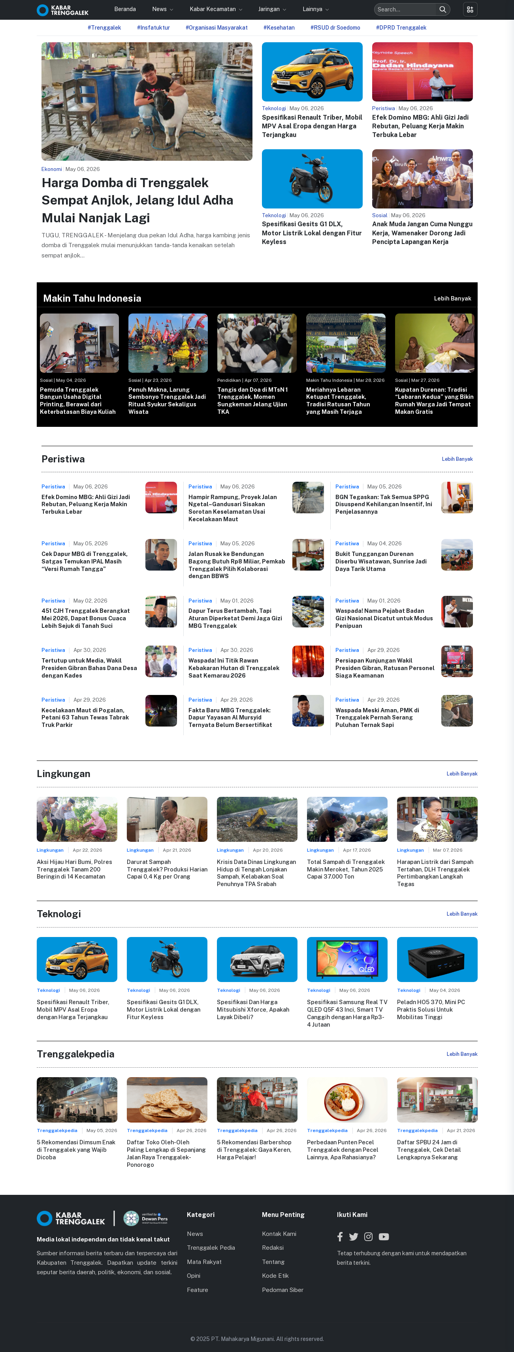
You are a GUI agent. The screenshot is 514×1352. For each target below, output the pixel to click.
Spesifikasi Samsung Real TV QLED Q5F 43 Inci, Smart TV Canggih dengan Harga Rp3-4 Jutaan (347, 1012)
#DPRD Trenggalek (401, 27)
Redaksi (273, 1239)
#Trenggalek (104, 27)
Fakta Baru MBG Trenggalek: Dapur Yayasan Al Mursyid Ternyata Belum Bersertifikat (230, 717)
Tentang (273, 1254)
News (160, 9)
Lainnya (313, 9)
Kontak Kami (279, 1225)
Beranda (125, 9)
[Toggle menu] (470, 9)
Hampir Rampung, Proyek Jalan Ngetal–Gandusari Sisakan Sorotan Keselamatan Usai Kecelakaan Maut (232, 508)
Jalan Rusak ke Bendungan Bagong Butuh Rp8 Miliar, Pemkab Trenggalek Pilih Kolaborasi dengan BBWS (236, 564)
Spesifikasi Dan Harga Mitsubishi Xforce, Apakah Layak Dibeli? (253, 1009)
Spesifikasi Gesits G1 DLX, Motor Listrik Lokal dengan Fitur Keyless (312, 233)
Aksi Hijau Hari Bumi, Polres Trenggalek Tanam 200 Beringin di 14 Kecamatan (74, 869)
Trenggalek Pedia (211, 1239)
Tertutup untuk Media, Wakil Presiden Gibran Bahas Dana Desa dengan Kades (89, 667)
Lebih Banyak (452, 298)
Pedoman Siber (282, 1282)
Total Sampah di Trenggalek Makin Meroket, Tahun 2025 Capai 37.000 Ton (345, 869)
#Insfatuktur (153, 27)
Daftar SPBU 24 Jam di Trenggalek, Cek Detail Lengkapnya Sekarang (428, 1149)
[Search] (443, 9)
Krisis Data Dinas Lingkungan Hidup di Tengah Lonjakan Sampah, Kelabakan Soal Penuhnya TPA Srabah (256, 872)
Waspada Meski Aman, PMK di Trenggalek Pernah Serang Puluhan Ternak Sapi (377, 717)
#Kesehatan (279, 27)
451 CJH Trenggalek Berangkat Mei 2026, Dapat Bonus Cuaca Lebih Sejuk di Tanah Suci (85, 618)
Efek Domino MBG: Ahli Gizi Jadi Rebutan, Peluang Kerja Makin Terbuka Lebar (420, 126)
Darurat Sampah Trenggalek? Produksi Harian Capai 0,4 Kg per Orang (167, 869)
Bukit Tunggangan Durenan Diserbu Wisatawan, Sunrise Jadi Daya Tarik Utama (381, 561)
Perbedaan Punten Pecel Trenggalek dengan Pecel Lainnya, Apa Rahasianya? (342, 1149)
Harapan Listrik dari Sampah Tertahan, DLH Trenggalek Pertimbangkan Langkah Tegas (435, 872)
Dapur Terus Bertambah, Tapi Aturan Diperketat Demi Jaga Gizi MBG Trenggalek (235, 618)
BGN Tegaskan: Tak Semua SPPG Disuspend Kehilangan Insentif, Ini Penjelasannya (383, 504)
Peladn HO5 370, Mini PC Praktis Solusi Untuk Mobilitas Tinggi (430, 1009)
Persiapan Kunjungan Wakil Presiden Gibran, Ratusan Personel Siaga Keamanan (385, 667)
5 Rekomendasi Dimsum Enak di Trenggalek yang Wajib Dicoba (76, 1149)
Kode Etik (275, 1267)
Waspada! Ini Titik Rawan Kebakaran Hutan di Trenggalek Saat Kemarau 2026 (233, 667)
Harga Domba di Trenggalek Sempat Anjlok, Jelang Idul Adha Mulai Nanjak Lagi (137, 200)
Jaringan (269, 9)
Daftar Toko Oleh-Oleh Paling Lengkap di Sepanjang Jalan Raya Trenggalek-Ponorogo (167, 1149)
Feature (197, 1282)
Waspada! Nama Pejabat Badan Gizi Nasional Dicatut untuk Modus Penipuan (384, 618)
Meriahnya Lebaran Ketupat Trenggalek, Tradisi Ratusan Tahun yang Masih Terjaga (338, 400)
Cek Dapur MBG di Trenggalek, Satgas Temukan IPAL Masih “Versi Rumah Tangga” (84, 561)
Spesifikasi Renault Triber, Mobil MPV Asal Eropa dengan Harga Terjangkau (312, 126)
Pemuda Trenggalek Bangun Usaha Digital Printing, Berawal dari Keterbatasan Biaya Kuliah (78, 400)
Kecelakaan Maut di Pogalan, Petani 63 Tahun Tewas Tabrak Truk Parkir (85, 717)
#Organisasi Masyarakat (217, 27)
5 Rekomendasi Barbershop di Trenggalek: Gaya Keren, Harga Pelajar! (254, 1149)
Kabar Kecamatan (213, 9)
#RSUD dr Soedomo (335, 27)
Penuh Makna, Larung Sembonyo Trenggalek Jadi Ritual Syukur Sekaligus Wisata (167, 400)
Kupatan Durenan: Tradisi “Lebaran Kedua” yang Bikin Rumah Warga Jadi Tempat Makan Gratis (434, 400)
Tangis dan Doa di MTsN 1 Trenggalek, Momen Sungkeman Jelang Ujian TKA (252, 400)
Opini (193, 1267)
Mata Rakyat (204, 1254)
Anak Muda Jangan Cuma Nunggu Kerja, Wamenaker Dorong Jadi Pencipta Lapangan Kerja (422, 233)
